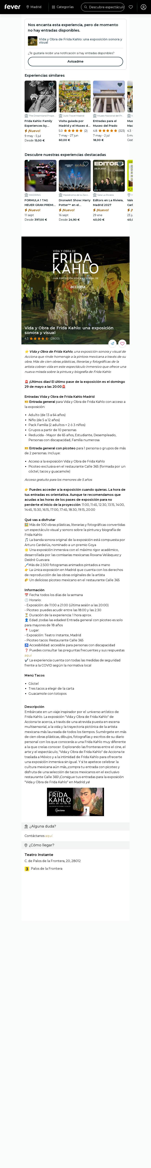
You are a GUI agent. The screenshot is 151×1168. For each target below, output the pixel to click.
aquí (28, 655)
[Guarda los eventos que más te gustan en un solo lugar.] (122, 344)
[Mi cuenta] (143, 7)
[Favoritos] (131, 7)
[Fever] (12, 6)
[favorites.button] (51, 84)
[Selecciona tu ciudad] (33, 7)
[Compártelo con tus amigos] (112, 344)
